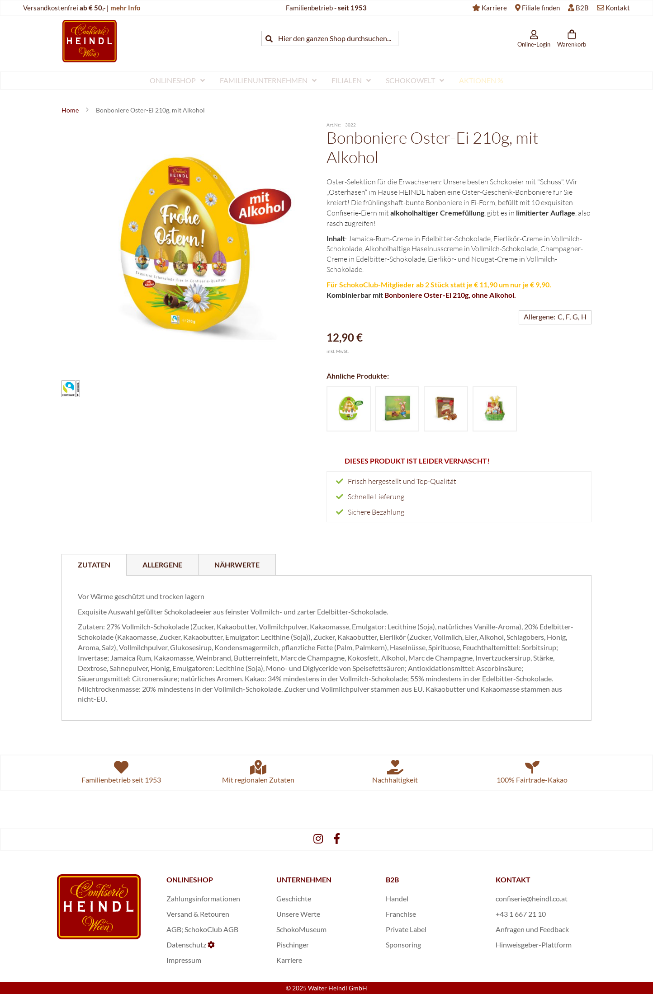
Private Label (406, 929)
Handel (397, 898)
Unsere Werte (298, 914)
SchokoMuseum (301, 929)
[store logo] (89, 41)
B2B (582, 8)
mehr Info (125, 8)
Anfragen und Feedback (532, 929)
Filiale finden (541, 8)
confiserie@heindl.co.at (532, 898)
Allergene (162, 564)
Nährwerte (237, 564)
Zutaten (94, 564)
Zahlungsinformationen (203, 898)
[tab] (94, 565)
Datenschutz (186, 944)
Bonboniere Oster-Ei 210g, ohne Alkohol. (450, 295)
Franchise (401, 914)
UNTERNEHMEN (303, 879)
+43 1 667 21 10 (521, 914)
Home (71, 110)
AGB (173, 929)
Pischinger (292, 944)
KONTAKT (513, 879)
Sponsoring (403, 944)
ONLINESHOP (189, 879)
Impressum (183, 960)
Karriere (494, 8)
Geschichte (293, 898)
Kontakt (618, 8)
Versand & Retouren (197, 914)
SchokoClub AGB (211, 929)
